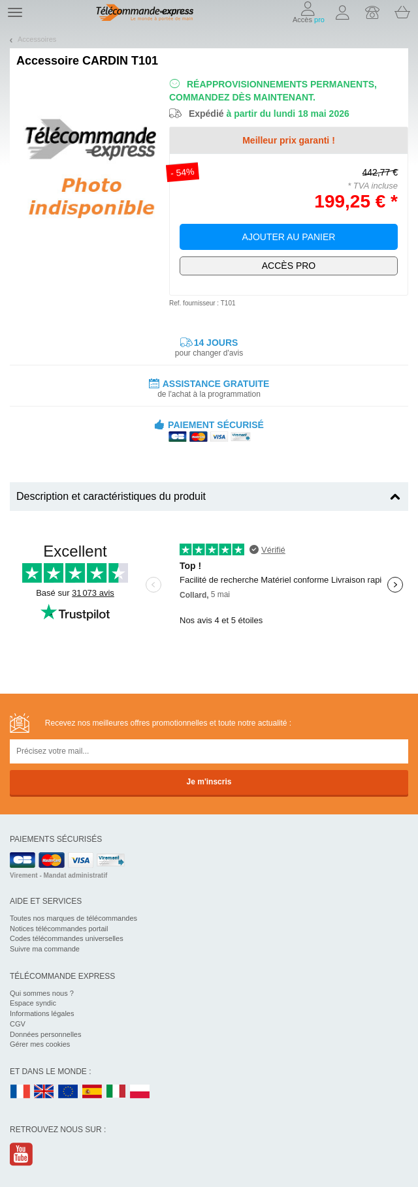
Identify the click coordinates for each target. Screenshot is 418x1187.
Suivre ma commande (45, 949)
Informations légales (42, 1013)
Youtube (22, 1154)
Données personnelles (45, 1034)
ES (92, 1092)
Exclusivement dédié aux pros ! (289, 265)
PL (140, 1092)
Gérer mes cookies (40, 1044)
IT (116, 1092)
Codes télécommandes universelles (66, 938)
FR (20, 1092)
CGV (17, 1024)
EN (68, 1092)
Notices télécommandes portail (59, 929)
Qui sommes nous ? (42, 993)
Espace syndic (33, 1003)
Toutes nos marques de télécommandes (73, 918)
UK (44, 1092)
